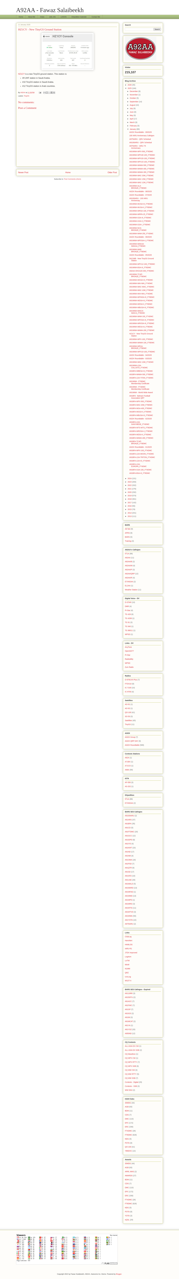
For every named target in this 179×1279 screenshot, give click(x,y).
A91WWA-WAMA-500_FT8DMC (141, 165)
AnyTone (128, 647)
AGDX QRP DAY (131, 741)
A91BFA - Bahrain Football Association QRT (139, 397)
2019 (130, 496)
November (134, 95)
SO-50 (127, 716)
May (132, 115)
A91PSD (128, 864)
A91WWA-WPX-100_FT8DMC (141, 339)
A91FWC (128, 1005)
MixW (127, 965)
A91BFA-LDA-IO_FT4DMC (139, 461)
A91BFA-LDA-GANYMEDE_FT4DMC (139, 423)
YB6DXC (128, 1151)
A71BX (128, 762)
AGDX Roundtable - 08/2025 (140, 191)
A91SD (128, 872)
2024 (130, 478)
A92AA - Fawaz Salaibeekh (50, 10)
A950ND (128, 1033)
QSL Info (52, 17)
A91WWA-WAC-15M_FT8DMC (141, 179)
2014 (130, 513)
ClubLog (128, 937)
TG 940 (128, 626)
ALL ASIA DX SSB (132, 1050)
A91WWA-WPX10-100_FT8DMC (142, 352)
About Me (31, 17)
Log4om (128, 957)
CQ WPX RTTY (131, 1062)
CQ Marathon (130, 1054)
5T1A (127, 554)
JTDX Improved (131, 953)
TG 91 (127, 622)
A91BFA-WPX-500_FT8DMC (140, 401)
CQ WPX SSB (130, 1066)
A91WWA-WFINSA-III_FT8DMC (141, 297)
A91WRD (128, 904)
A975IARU (129, 924)
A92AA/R (128, 578)
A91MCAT (129, 1021)
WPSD (127, 634)
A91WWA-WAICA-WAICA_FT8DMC (137, 312)
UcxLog (128, 977)
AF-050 (128, 782)
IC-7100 (128, 688)
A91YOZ (128, 1029)
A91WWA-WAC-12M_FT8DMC (141, 182)
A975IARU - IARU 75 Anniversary (137, 147)
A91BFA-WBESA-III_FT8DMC (141, 371)
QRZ (127, 973)
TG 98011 (129, 630)
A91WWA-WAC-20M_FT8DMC (141, 176)
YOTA (127, 1216)
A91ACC (128, 1001)
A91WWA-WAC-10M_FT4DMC (141, 362)
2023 (130, 482)
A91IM (127, 1017)
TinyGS (26, 96)
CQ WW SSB (130, 1078)
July (131, 108)
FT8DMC (128, 1135)
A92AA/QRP (130, 574)
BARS (127, 537)
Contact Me (96, 17)
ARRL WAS (129, 1172)
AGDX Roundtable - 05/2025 (140, 255)
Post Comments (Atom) (72, 179)
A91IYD (128, 844)
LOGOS (63, 17)
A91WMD (129, 896)
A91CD (128, 828)
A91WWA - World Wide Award (141, 392)
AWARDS (129, 1176)
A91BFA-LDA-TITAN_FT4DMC (141, 378)
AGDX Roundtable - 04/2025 (140, 355)
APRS (127, 533)
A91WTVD (129, 912)
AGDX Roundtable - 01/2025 (140, 447)
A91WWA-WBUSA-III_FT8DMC (141, 307)
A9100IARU (129, 816)
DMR (127, 606)
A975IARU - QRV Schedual (140, 139)
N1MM (127, 969)
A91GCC (128, 836)
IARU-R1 (128, 949)
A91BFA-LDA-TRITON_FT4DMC (142, 457)
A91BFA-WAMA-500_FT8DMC (141, 374)
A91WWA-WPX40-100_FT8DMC (142, 155)
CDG (127, 1115)
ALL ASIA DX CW (132, 1046)
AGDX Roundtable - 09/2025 (140, 132)
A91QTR (128, 868)
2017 (130, 503)
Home (21, 17)
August (133, 105)
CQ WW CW (130, 1070)
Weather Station (131, 590)
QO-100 (128, 712)
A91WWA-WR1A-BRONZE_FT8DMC (138, 347)
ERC (127, 1127)
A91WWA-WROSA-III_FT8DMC (141, 323)
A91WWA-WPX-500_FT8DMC (141, 151)
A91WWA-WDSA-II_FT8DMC (140, 304)
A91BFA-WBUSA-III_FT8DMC (141, 415)
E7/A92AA (129, 582)
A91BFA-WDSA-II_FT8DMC (140, 435)
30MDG (128, 1103)
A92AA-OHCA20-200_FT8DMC (141, 271)
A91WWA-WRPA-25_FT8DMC (141, 214)
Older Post (112, 172)
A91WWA (129, 916)
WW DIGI (128, 1090)
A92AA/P (128, 570)
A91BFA (128, 824)
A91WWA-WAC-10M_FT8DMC (141, 290)
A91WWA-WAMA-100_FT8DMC (141, 343)
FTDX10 (128, 684)
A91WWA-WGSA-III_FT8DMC (141, 280)
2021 (130, 489)
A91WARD (129, 888)
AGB (127, 1107)
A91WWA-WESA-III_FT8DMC (141, 327)
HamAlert (128, 941)
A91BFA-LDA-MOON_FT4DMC (141, 454)
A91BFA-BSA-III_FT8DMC (139, 473)
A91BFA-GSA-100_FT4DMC (140, 470)
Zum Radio (129, 667)
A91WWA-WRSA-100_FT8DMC (141, 211)
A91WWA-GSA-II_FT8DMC (140, 221)
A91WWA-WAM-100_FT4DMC (141, 316)
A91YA (127, 1025)
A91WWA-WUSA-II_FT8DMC (140, 207)
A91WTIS (129, 908)
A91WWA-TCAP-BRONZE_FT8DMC (138, 275)
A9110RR (129, 993)
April (132, 119)
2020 (130, 492)
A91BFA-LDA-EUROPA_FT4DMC (138, 465)
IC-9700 (128, 692)
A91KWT (128, 848)
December (134, 91)
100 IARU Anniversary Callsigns (141, 136)
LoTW (127, 961)
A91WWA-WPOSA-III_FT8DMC (141, 320)
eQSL (127, 1220)
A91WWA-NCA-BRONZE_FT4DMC (138, 229)
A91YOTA (129, 920)
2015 (130, 509)
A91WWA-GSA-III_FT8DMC (140, 218)
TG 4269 (128, 618)
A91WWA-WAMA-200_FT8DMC (141, 330)
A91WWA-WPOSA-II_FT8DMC (141, 240)
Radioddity (129, 659)
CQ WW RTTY (131, 1074)
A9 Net (127, 529)
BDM (127, 1111)
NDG (127, 1139)
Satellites (128, 720)
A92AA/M (128, 566)
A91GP (128, 1009)
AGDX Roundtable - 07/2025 (140, 195)
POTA (127, 1143)
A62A (127, 758)
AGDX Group (130, 737)
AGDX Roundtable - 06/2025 (140, 237)
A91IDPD (128, 840)
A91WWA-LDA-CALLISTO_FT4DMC (138, 366)
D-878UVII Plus (131, 680)
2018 (130, 499)
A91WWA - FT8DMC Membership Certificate (139, 382)
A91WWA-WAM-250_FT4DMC (141, 234)
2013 (130, 516)
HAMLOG (129, 945)
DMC (127, 1119)
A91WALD (129, 884)
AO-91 (127, 704)
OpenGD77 (129, 651)
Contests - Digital (131, 1082)
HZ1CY (21, 74)
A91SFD (128, 876)
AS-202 (128, 786)
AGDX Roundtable (132, 745)
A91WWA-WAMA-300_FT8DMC (141, 172)
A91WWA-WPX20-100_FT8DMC (142, 158)
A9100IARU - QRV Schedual (140, 142)
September (134, 102)
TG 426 (128, 614)
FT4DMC (128, 1131)
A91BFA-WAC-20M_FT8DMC (140, 405)
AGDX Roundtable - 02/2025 (140, 419)
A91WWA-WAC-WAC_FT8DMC (141, 287)
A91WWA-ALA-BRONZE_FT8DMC (138, 187)
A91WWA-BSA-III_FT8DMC (140, 267)
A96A (127, 770)
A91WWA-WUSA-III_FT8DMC (141, 204)
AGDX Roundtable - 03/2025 (140, 359)
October (133, 98)
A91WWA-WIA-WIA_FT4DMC (141, 294)
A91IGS (128, 1013)
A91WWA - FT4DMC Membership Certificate (139, 388)
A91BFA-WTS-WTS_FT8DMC (141, 428)
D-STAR (128, 602)
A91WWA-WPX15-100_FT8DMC (142, 162)
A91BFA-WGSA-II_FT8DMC (140, 412)
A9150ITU (129, 997)
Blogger (118, 1274)
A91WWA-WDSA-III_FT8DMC (141, 301)
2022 (130, 485)
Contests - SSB (131, 1086)
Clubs (42, 17)
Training (128, 541)
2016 (130, 506)
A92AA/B (128, 562)
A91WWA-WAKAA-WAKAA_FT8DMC (137, 245)
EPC (127, 1123)
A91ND (128, 852)
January (133, 129)
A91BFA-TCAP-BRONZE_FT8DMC (138, 442)
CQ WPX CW (130, 1058)
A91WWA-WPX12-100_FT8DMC (142, 264)
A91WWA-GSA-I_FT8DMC (139, 225)
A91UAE (128, 880)
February (133, 126)
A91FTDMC (129, 832)
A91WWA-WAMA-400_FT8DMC (141, 169)
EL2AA (128, 586)
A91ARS (128, 820)
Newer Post (23, 172)
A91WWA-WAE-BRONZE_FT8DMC (138, 250)
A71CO (128, 766)
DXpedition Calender (79, 17)
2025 (130, 88)
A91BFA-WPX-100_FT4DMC (140, 450)
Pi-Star (127, 610)
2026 (130, 85)
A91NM (128, 856)
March (132, 122)
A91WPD (128, 900)
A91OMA (128, 860)
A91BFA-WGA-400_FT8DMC (140, 408)
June (132, 112)
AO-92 (127, 708)
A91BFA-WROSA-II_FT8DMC (141, 431)
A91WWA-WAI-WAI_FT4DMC (141, 283)
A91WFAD (129, 892)
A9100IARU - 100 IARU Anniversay (138, 199)
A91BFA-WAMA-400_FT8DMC (141, 438)
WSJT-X (128, 981)
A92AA (128, 558)
